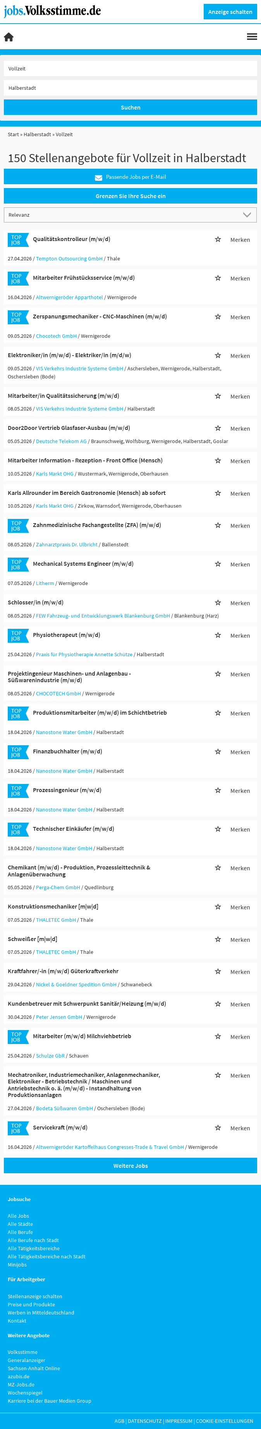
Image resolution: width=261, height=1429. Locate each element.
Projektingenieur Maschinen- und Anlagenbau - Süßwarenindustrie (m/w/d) (69, 676)
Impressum (178, 1420)
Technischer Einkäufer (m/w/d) (73, 828)
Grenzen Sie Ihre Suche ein (131, 196)
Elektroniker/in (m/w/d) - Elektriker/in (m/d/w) (69, 355)
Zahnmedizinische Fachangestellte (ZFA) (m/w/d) (97, 525)
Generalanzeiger (26, 1360)
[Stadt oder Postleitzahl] (130, 88)
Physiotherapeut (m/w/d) (66, 634)
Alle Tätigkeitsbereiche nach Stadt (47, 1256)
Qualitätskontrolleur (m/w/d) (71, 239)
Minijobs (17, 1264)
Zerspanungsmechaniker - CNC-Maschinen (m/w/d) (100, 316)
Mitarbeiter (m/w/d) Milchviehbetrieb (82, 1036)
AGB (119, 1420)
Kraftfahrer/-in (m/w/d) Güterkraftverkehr (63, 971)
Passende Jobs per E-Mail (130, 177)
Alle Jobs (18, 1215)
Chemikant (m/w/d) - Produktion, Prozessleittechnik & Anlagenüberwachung (79, 870)
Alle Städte (20, 1223)
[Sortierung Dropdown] (248, 214)
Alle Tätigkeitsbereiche (34, 1248)
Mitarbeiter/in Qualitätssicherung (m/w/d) (63, 395)
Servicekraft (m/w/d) (60, 1127)
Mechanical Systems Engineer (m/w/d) (83, 563)
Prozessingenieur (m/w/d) (67, 790)
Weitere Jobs (130, 1165)
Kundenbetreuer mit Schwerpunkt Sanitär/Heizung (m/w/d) (87, 1003)
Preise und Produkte (31, 1304)
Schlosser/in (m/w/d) (36, 602)
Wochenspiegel (25, 1392)
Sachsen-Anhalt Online (34, 1368)
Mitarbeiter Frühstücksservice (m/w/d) (84, 277)
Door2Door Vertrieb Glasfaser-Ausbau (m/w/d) (69, 427)
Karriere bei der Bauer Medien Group (49, 1400)
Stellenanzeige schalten (35, 1296)
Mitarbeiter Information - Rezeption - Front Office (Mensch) (85, 460)
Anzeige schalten (230, 11)
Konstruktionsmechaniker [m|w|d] (53, 906)
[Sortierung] (123, 214)
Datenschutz (145, 1420)
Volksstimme (23, 1352)
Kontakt (17, 1320)
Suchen (131, 107)
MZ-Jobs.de (21, 1384)
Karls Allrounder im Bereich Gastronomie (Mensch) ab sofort (87, 492)
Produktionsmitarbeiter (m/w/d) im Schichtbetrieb (100, 712)
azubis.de (18, 1376)
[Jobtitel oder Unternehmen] (130, 68)
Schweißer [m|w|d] (32, 939)
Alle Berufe (20, 1232)
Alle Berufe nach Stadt (33, 1240)
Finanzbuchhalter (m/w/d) (67, 751)
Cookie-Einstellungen (224, 1420)
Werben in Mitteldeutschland (41, 1312)
